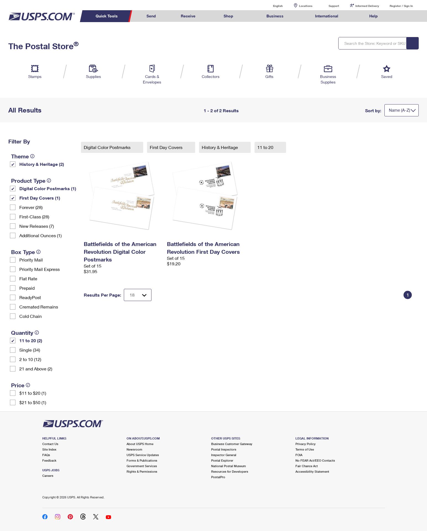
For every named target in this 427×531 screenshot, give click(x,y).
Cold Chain (30, 316)
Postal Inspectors (223, 449)
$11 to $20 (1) (32, 393)
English (272, 5)
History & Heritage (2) (41, 164)
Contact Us (50, 444)
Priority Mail (31, 259)
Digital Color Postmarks (108, 147)
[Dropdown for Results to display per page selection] (137, 295)
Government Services (142, 466)
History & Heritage (220, 147)
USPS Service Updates (143, 455)
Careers (47, 475)
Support (334, 5)
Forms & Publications (142, 460)
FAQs (46, 455)
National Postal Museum (228, 466)
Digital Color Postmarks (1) (47, 188)
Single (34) (29, 349)
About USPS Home (140, 444)
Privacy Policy (305, 444)
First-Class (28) (34, 216)
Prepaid (27, 288)
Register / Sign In (401, 5)
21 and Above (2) (35, 368)
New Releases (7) (36, 226)
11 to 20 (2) (30, 340)
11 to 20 (265, 147)
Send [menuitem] (151, 16)
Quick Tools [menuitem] (107, 16)
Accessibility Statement (312, 471)
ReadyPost (30, 297)
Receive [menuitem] (188, 16)
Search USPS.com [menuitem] (401, 16)
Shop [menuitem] (228, 16)
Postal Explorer (222, 460)
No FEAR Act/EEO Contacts (315, 460)
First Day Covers (167, 147)
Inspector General (223, 455)
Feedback (49, 460)
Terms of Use (304, 449)
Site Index (49, 449)
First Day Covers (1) (39, 197)
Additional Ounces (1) (40, 235)
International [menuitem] (326, 16)
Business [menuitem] (275, 16)
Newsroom (134, 449)
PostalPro (218, 477)
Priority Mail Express (39, 269)
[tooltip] (32, 156)
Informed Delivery (367, 5)
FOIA (298, 455)
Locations (305, 5)
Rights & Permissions (142, 471)
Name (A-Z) (399, 110)
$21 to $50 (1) (32, 402)
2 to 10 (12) (30, 359)
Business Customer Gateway (231, 444)
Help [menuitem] (373, 16)
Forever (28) (31, 207)
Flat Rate (28, 278)
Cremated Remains (38, 306)
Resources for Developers (229, 471)
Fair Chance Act (306, 466)
